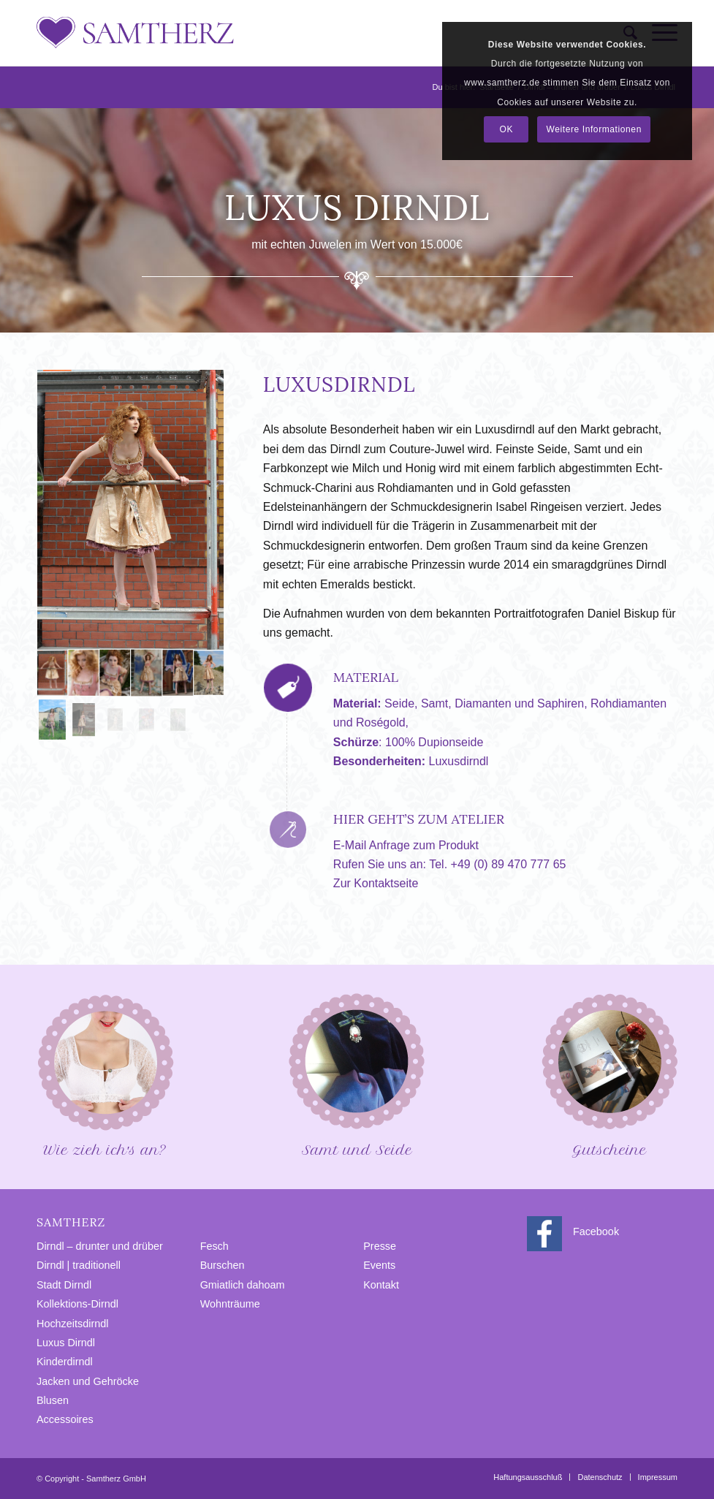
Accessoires (65, 1419)
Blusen (53, 1400)
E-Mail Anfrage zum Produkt (406, 845)
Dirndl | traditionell (79, 1265)
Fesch (214, 1246)
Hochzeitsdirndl (72, 1323)
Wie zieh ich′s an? (104, 1074)
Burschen (222, 1265)
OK (507, 129)
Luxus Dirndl (66, 1342)
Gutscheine (609, 1074)
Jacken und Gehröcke (88, 1381)
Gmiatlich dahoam (242, 1285)
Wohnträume (230, 1304)
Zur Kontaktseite (376, 883)
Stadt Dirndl (64, 1285)
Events (379, 1265)
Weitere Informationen (593, 129)
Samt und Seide (357, 1074)
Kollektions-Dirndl (77, 1304)
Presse (379, 1246)
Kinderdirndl (65, 1361)
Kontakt (381, 1285)
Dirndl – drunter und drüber (100, 1246)
